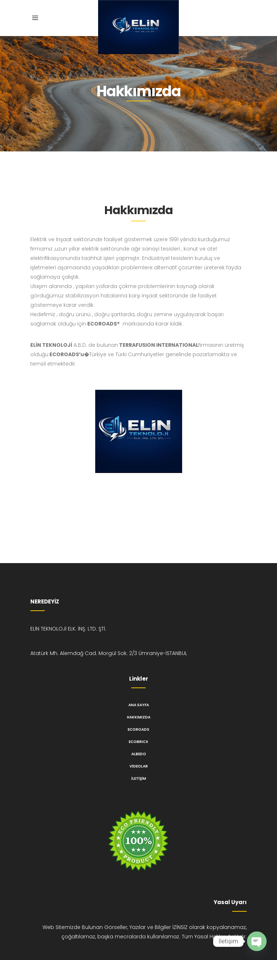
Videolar (138, 766)
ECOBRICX (138, 741)
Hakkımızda (138, 717)
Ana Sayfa (138, 705)
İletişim (138, 778)
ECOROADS (138, 729)
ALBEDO (138, 754)
